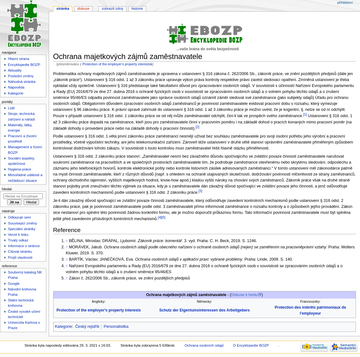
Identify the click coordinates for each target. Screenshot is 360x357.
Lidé (11, 108)
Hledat (7, 189)
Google (13, 283)
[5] (163, 217)
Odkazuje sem (19, 217)
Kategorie (63, 326)
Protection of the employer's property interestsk (117, 64)
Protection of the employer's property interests (99, 310)
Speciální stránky (21, 229)
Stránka (62, 8)
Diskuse (83, 8)
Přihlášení (345, 2)
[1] (305, 114)
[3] (200, 191)
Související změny (22, 223)
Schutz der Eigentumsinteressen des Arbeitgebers (204, 310)
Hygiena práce (19, 169)
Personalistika (116, 326)
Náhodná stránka (21, 82)
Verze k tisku (18, 234)
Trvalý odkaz (18, 240)
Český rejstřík (87, 326)
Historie (137, 8)
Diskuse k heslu (244, 295)
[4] (160, 217)
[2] (197, 127)
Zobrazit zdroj (112, 8)
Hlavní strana (18, 59)
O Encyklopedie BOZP (251, 345)
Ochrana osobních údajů (204, 345)
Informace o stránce (24, 246)
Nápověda (16, 87)
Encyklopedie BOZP (24, 65)
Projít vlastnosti (20, 257)
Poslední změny (21, 76)
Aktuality (14, 70)
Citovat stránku (20, 251)
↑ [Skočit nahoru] (67, 241)
